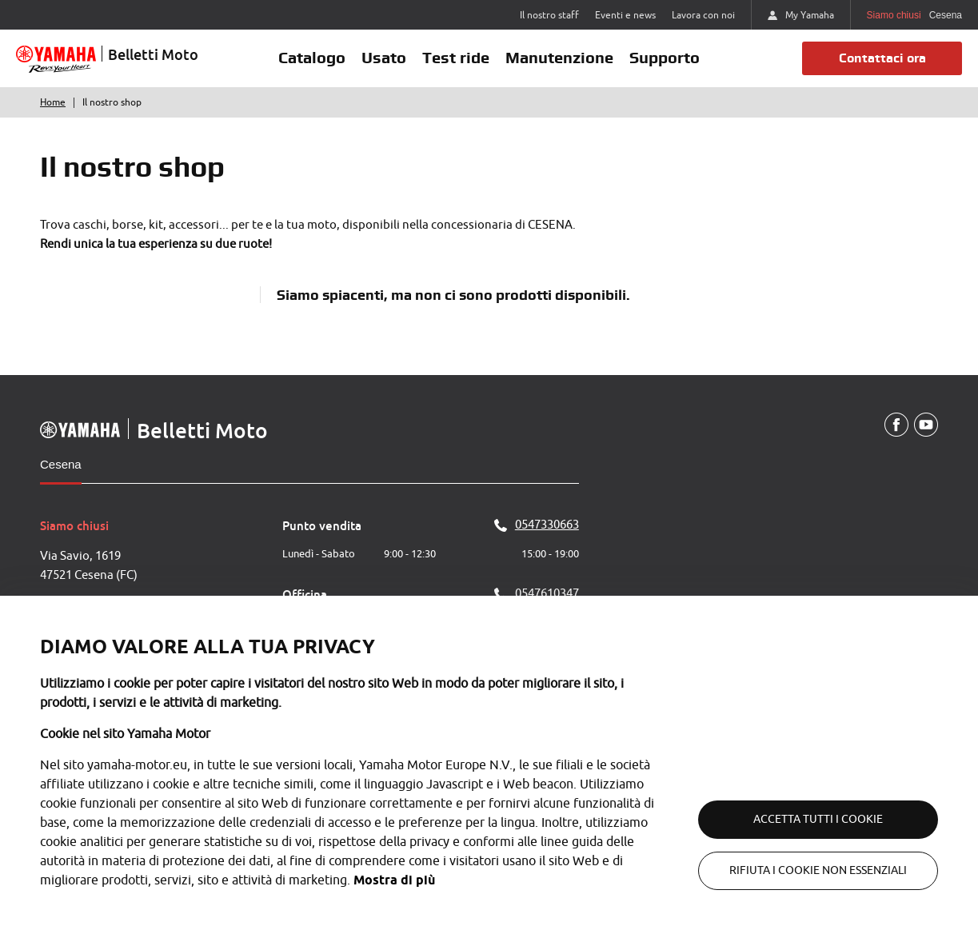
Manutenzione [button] (559, 57)
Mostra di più (394, 880)
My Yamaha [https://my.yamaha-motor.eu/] (801, 15)
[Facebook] (896, 425)
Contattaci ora (882, 58)
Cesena (61, 464)
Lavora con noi (703, 15)
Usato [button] (383, 57)
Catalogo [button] (311, 57)
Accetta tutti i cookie (818, 819)
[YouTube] (926, 425)
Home (53, 102)
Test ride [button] (455, 57)
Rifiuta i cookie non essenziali (818, 870)
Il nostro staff (549, 15)
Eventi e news (625, 15)
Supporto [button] (664, 57)
